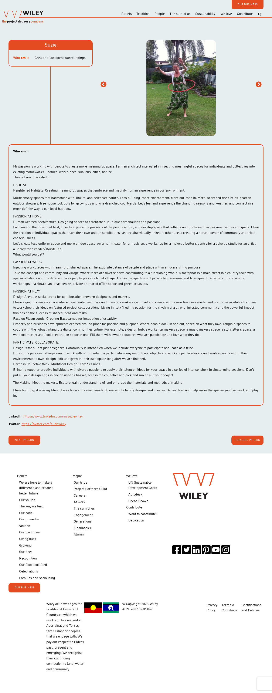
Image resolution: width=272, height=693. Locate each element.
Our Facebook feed (33, 565)
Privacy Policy (212, 607)
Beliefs (126, 14)
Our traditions (29, 532)
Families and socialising (37, 578)
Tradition (143, 14)
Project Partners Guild (90, 489)
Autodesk (135, 494)
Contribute (245, 14)
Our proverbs (29, 519)
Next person (24, 440)
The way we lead (31, 506)
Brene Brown (138, 501)
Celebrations (28, 571)
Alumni (79, 534)
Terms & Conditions (229, 607)
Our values (27, 500)
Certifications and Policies (251, 607)
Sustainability (205, 14)
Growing (25, 545)
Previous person (247, 440)
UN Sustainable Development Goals (142, 485)
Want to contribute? (142, 514)
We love (226, 14)
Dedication (136, 520)
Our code (26, 513)
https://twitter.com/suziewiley (43, 424)
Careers (80, 495)
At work (79, 502)
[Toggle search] (260, 14)
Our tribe (80, 482)
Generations (83, 521)
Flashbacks (82, 528)
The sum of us (180, 14)
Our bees (26, 552)
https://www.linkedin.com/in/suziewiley (53, 416)
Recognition (28, 558)
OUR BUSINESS (248, 4)
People (159, 14)
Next (258, 84)
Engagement (83, 515)
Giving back (27, 539)
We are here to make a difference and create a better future (36, 488)
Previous (103, 84)
